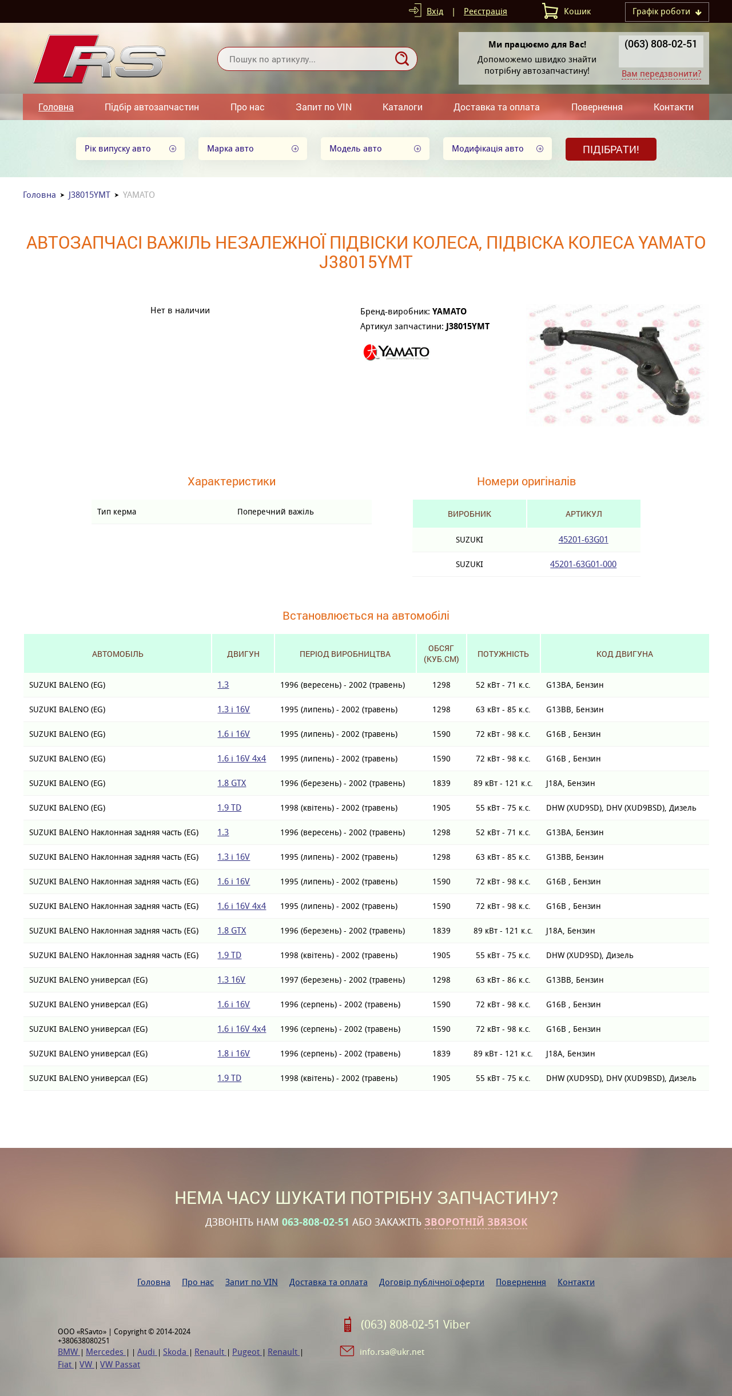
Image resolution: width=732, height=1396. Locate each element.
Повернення (597, 107)
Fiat (66, 1364)
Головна (56, 107)
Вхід (435, 11)
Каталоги (403, 107)
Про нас (247, 107)
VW (86, 1364)
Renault (210, 1351)
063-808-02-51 (315, 1222)
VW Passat (120, 1364)
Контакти (674, 107)
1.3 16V (231, 979)
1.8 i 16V (233, 1053)
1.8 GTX (231, 782)
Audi (147, 1351)
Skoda (176, 1351)
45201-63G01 (583, 539)
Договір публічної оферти (431, 1282)
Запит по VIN (324, 107)
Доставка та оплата (496, 107)
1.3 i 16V (233, 709)
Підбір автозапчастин (152, 107)
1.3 (223, 684)
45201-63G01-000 (583, 564)
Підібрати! (611, 149)
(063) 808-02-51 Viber (415, 1324)
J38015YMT (89, 194)
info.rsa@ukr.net (392, 1351)
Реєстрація (485, 11)
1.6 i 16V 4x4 (241, 758)
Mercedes (106, 1351)
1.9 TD (229, 807)
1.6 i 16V (233, 733)
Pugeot (247, 1351)
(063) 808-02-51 (661, 43)
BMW (69, 1351)
